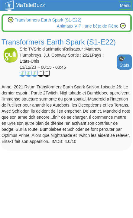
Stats (124, 65)
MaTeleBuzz (25, 3)
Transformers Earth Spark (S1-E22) (47, 20)
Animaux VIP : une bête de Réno (88, 26)
